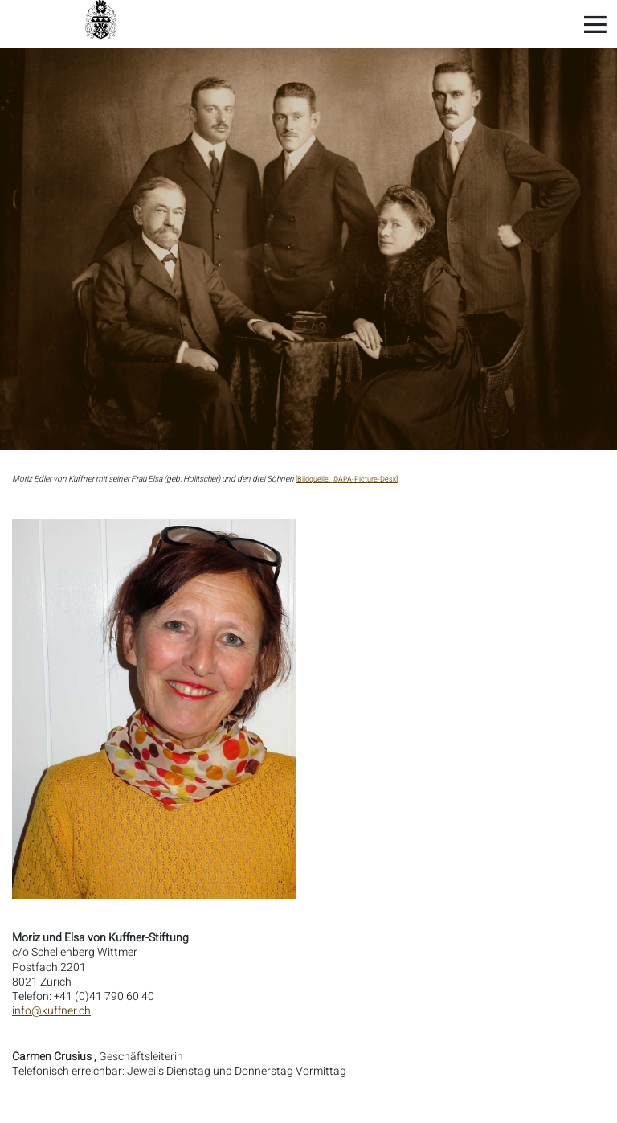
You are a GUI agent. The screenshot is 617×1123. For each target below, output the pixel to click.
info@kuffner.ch (51, 1010)
